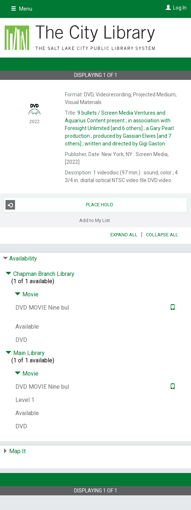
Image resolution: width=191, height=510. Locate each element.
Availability (23, 258)
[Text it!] (172, 307)
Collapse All (162, 234)
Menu (21, 9)
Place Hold (59, 205)
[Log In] (167, 8)
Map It (17, 451)
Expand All (123, 234)
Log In (180, 8)
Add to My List (94, 220)
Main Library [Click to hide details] (25, 353)
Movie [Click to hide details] (26, 294)
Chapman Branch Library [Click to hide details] (39, 273)
